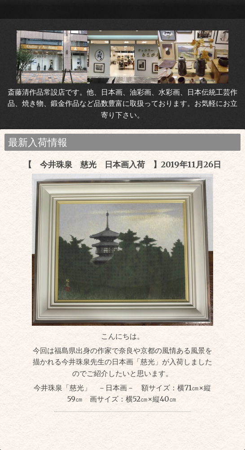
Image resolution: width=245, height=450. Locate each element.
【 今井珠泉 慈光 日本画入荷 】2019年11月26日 (122, 164)
